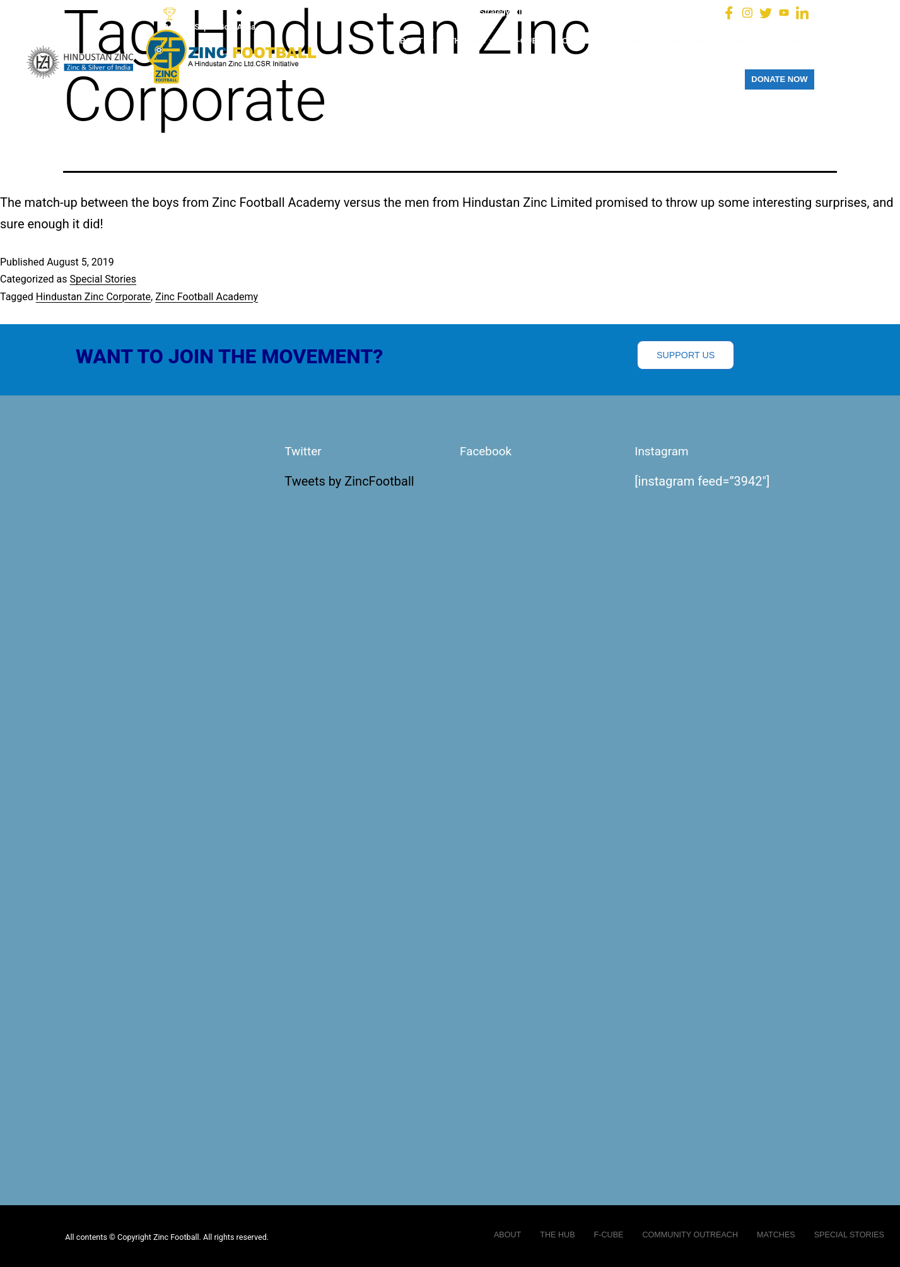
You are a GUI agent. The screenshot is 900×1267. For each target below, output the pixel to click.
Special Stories (102, 279)
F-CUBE (527, 40)
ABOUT (415, 40)
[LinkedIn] (802, 12)
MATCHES (695, 40)
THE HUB (475, 40)
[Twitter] (765, 12)
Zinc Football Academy (206, 297)
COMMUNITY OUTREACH (605, 40)
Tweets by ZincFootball (349, 481)
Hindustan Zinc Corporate (93, 297)
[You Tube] (783, 12)
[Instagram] (747, 12)
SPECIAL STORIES (771, 40)
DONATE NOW (779, 79)
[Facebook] (729, 12)
